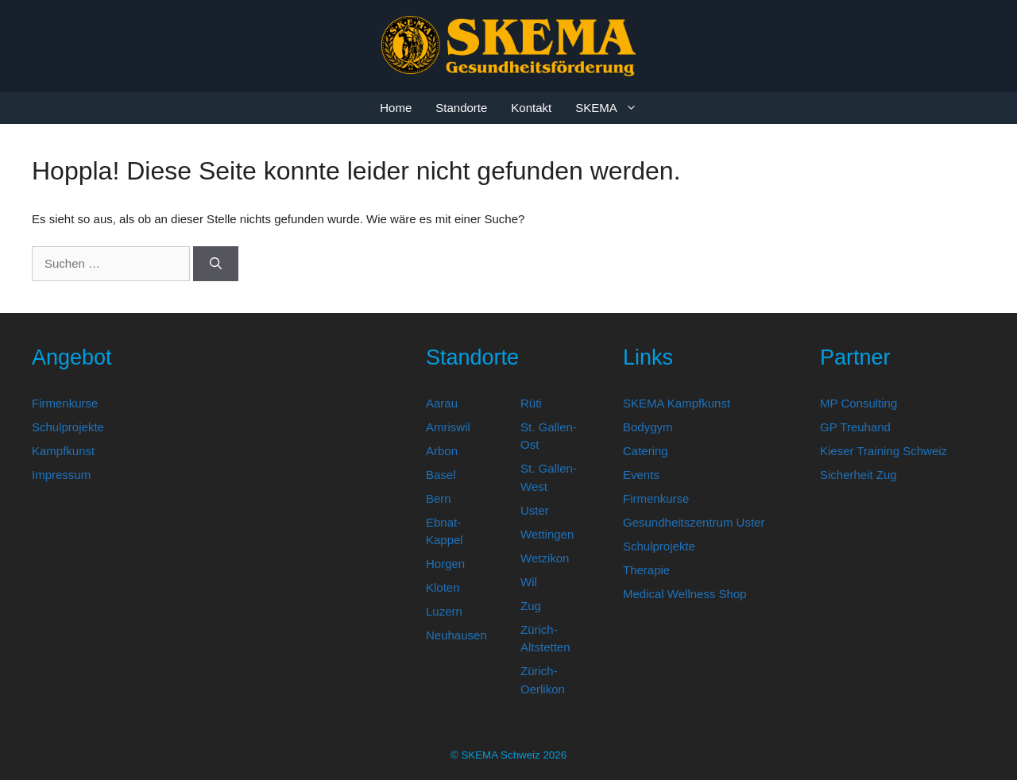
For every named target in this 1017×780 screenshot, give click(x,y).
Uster (534, 510)
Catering (645, 451)
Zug (530, 605)
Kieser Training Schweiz (883, 451)
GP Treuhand (855, 427)
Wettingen (547, 534)
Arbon (442, 451)
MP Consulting (858, 403)
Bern (438, 498)
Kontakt (531, 107)
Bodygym (648, 427)
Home (396, 107)
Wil (528, 582)
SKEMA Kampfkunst (676, 403)
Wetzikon (544, 558)
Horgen (445, 563)
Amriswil (448, 427)
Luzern (444, 611)
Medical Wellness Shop (685, 593)
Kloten (443, 587)
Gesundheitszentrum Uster (693, 522)
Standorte (461, 107)
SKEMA (612, 108)
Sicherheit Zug (858, 474)
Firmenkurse (65, 403)
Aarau (442, 403)
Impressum (61, 474)
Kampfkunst (63, 451)
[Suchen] (215, 264)
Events (641, 474)
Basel (441, 474)
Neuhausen (456, 635)
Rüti (531, 403)
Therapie (646, 570)
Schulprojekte (68, 427)
